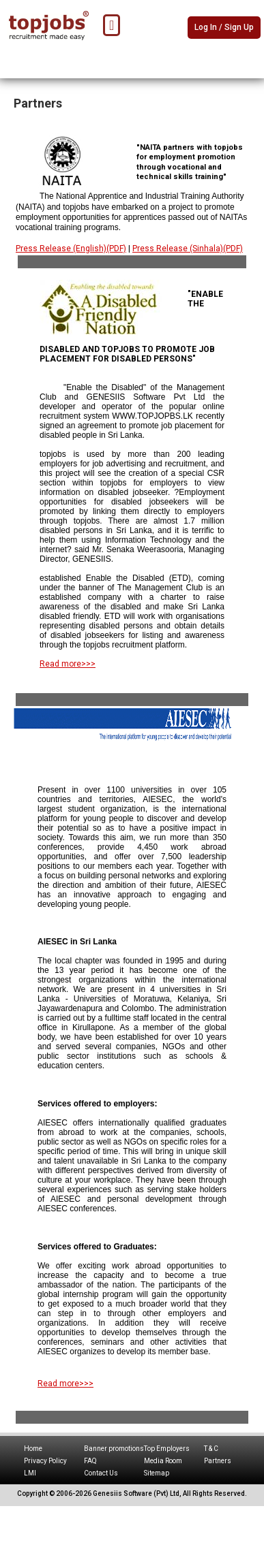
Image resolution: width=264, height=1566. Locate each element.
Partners (217, 1461)
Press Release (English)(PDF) (71, 248)
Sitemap (156, 1473)
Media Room (163, 1461)
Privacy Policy (45, 1461)
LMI (30, 1473)
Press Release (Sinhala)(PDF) (187, 248)
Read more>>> (68, 664)
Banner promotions (114, 1448)
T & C (211, 1448)
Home (33, 1448)
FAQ (90, 1461)
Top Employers (167, 1448)
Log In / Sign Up (224, 27)
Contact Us (101, 1473)
